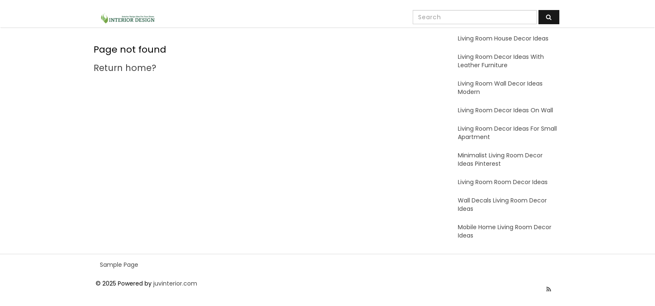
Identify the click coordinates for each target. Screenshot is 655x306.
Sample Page (119, 264)
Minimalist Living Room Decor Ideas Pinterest (500, 159)
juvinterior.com (175, 283)
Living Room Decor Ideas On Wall (505, 110)
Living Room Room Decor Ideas (503, 182)
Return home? (125, 68)
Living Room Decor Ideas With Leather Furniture (501, 61)
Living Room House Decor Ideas (503, 38)
